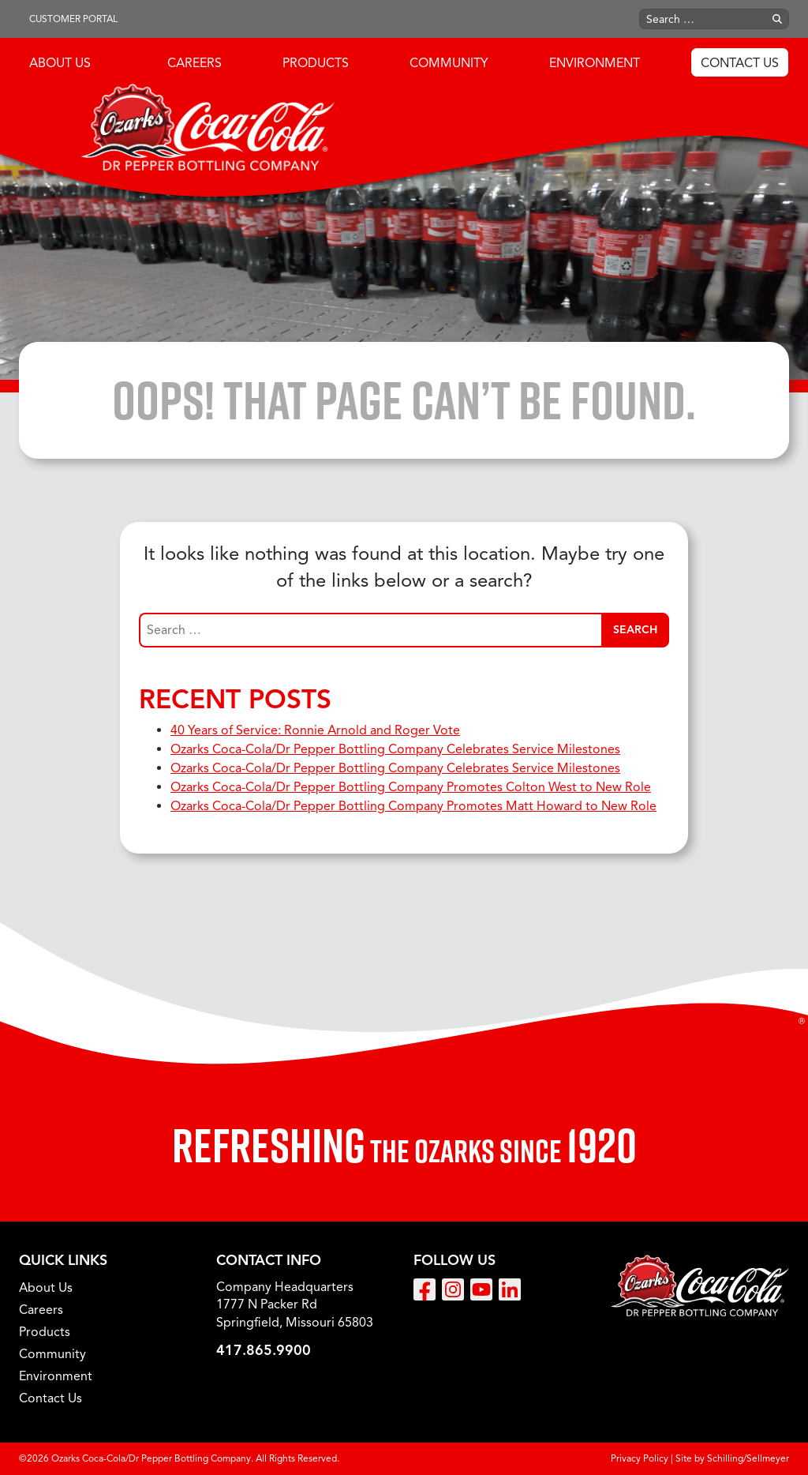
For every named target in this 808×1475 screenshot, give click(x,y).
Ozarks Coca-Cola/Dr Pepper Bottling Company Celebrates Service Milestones (395, 749)
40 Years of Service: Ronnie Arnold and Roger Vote (315, 730)
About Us (60, 63)
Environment (594, 63)
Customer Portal (73, 18)
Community (449, 63)
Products (315, 63)
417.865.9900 (263, 1350)
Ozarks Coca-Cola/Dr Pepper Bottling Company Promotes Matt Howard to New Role (413, 806)
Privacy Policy (639, 1458)
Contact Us (740, 63)
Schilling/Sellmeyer (748, 1458)
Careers (194, 63)
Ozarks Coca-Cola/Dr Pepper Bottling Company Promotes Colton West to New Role (410, 787)
